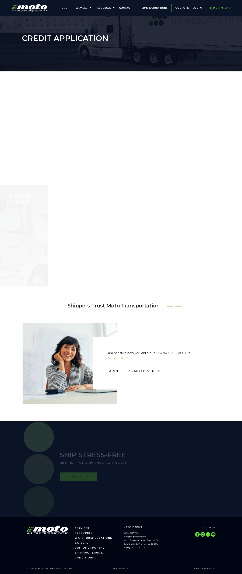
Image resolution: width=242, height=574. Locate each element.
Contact (125, 7)
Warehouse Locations (93, 537)
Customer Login (188, 7)
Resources (103, 7)
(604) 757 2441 (220, 7)
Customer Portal (89, 547)
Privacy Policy (121, 569)
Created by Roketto (205, 568)
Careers (81, 542)
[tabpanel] (121, 363)
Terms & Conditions (154, 7)
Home (63, 7)
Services (81, 7)
